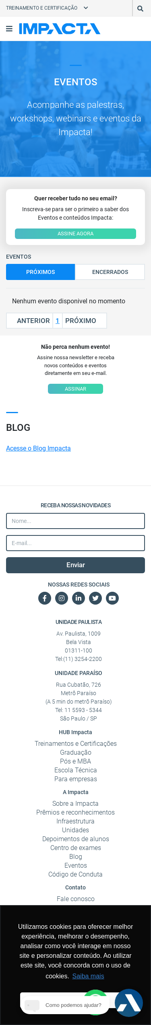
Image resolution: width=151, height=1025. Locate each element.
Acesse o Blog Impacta (38, 448)
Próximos (40, 272)
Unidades (75, 830)
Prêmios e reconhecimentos (75, 812)
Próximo (84, 321)
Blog (75, 856)
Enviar (75, 565)
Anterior (29, 321)
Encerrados (110, 272)
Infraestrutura (75, 821)
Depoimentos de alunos (75, 839)
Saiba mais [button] (88, 976)
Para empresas (75, 779)
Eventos (75, 865)
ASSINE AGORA (75, 234)
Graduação (75, 752)
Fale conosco (76, 899)
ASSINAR (75, 389)
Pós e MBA (75, 761)
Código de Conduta (75, 874)
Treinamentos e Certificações (76, 743)
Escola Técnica (75, 770)
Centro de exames (75, 848)
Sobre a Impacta (75, 803)
